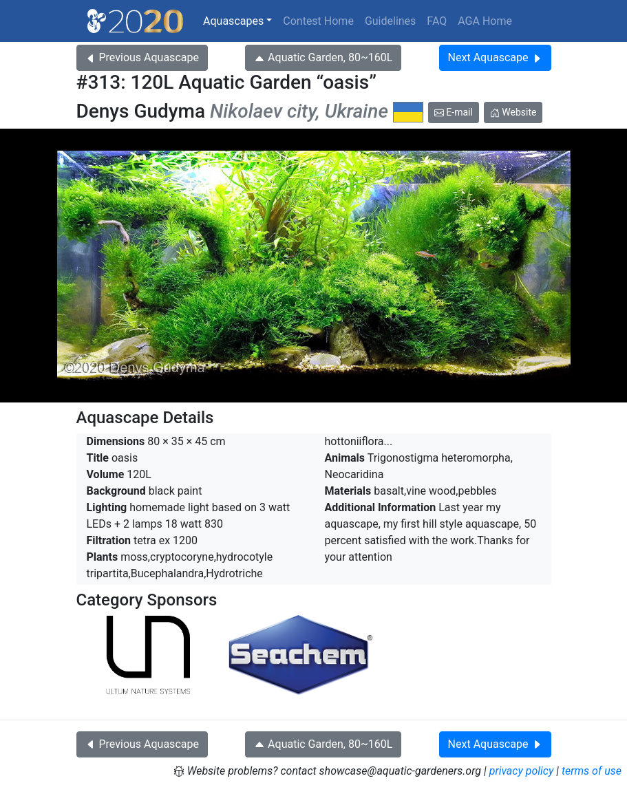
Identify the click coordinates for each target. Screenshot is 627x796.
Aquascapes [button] (233, 21)
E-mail (453, 112)
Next (495, 57)
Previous (142, 57)
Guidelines (390, 21)
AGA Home (485, 21)
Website (513, 112)
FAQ (437, 21)
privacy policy (521, 770)
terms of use (591, 770)
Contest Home (318, 21)
